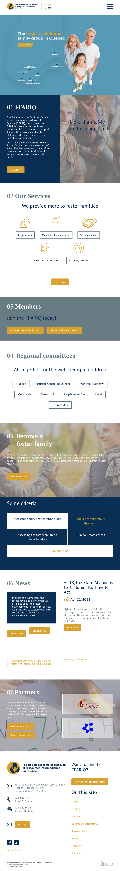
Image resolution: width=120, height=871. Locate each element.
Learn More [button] (15, 170)
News (74, 801)
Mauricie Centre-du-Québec (52, 384)
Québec (21, 384)
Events (75, 838)
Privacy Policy (13, 850)
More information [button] (18, 476)
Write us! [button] (22, 824)
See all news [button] (16, 633)
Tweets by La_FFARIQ (75, 659)
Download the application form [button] (25, 330)
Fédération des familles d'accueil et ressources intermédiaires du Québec (31, 662)
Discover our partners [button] (20, 726)
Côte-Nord (47, 394)
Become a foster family (84, 823)
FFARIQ (75, 809)
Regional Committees (83, 831)
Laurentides (60, 405)
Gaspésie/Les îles (74, 394)
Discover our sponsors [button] (20, 735)
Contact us (77, 853)
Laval (98, 394)
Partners (76, 846)
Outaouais (24, 394)
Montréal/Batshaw (92, 384)
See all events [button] (40, 630)
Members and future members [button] (64, 330)
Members (76, 816)
